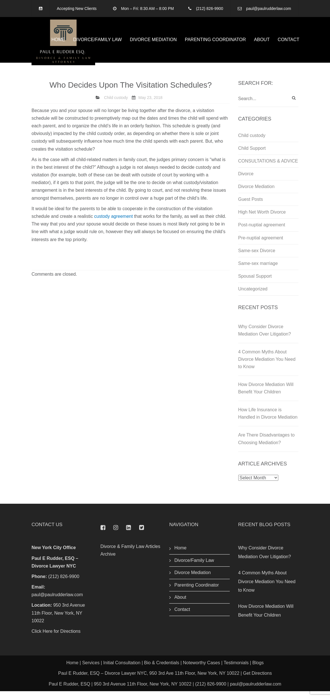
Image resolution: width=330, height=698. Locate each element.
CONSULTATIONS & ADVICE (268, 168)
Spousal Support (255, 283)
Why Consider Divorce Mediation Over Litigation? (264, 337)
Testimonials (236, 669)
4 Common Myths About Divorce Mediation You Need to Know (267, 366)
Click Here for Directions (56, 638)
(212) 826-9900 (209, 8)
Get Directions (257, 680)
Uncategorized (253, 295)
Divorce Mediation (153, 43)
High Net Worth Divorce (262, 219)
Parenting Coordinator (215, 43)
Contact (288, 43)
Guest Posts (250, 206)
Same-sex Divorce (256, 257)
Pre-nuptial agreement (260, 244)
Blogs (258, 669)
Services (90, 669)
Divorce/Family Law (97, 43)
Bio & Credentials (161, 669)
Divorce (246, 180)
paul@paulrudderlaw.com (268, 8)
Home (58, 43)
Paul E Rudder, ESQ (69, 690)
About (262, 43)
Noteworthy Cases (201, 669)
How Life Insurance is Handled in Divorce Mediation (268, 420)
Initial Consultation (122, 669)
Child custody (116, 104)
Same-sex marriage (258, 270)
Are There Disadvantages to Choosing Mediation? (266, 446)
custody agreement (113, 223)
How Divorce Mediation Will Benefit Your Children (266, 395)
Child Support (252, 155)
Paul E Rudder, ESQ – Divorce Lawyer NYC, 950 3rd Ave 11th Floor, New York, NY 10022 (148, 680)
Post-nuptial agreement (261, 231)
